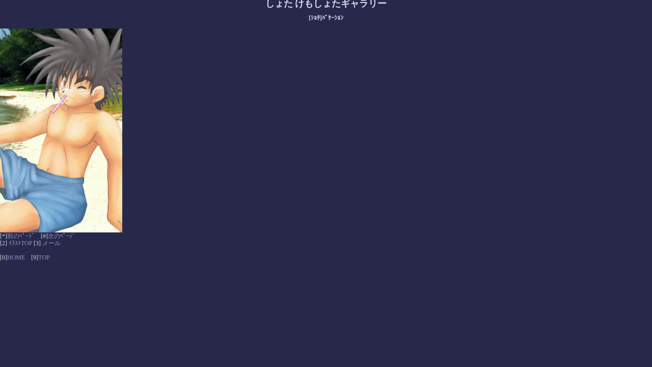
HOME (16, 257)
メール (51, 243)
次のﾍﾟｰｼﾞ (61, 236)
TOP (43, 257)
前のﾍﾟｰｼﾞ (21, 236)
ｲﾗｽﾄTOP (20, 243)
